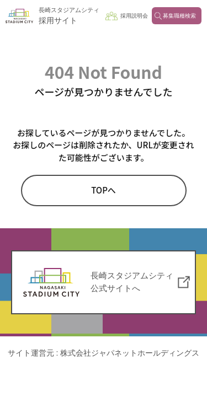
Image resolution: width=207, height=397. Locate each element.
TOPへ (103, 190)
